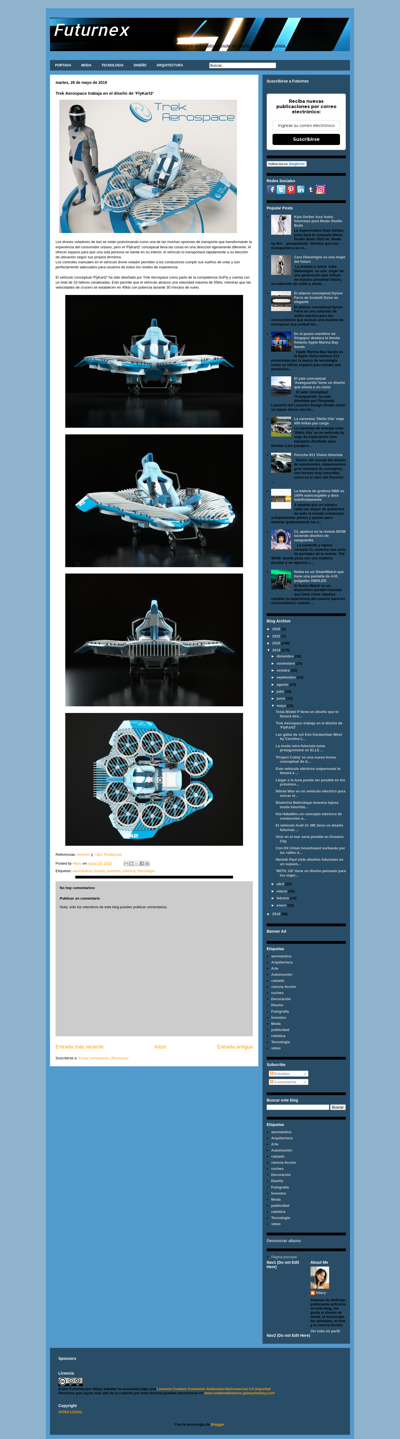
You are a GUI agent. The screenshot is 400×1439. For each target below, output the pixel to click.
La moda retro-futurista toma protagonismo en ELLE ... (300, 748)
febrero (283, 898)
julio (281, 691)
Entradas (280, 1074)
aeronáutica (81, 871)
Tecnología (146, 871)
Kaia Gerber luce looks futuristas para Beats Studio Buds (318, 221)
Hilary (321, 1293)
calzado (277, 980)
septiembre (287, 677)
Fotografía (280, 1011)
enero (282, 905)
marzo (282, 891)
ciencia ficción (283, 987)
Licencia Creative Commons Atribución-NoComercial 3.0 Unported (214, 1389)
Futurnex (91, 29)
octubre (284, 670)
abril (281, 884)
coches (277, 993)
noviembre (286, 663)
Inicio (160, 1047)
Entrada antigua (235, 1047)
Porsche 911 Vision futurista (318, 455)
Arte (274, 968)
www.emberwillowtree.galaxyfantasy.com (239, 1393)
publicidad (280, 1030)
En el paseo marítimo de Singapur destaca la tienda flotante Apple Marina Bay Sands (317, 340)
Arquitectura (281, 962)
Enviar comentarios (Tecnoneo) (103, 1058)
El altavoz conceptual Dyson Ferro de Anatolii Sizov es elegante (318, 297)
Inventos (113, 871)
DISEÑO (140, 65)
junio (281, 698)
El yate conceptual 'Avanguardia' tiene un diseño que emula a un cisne (319, 382)
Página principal (284, 1257)
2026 (276, 629)
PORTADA (63, 65)
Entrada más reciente (80, 1047)
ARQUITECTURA (169, 65)
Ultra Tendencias (109, 854)
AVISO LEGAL (70, 1412)
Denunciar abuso (284, 1240)
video (276, 1048)
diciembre (286, 656)
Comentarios (283, 1082)
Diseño (99, 871)
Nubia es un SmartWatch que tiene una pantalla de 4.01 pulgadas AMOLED (319, 576)
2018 (276, 914)
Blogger (217, 1424)
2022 (276, 636)
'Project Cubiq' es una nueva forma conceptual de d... (306, 759)
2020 (276, 643)
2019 (276, 650)
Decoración (281, 999)
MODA (86, 65)
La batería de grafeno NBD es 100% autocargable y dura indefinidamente (319, 495)
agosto (283, 684)
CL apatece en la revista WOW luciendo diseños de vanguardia (320, 535)
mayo (282, 706)
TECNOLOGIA (112, 65)
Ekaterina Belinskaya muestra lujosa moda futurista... (307, 804)
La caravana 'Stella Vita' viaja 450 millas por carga (319, 421)
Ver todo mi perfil (325, 1331)
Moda (276, 1024)
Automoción (281, 974)
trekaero (83, 854)
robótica (128, 871)
